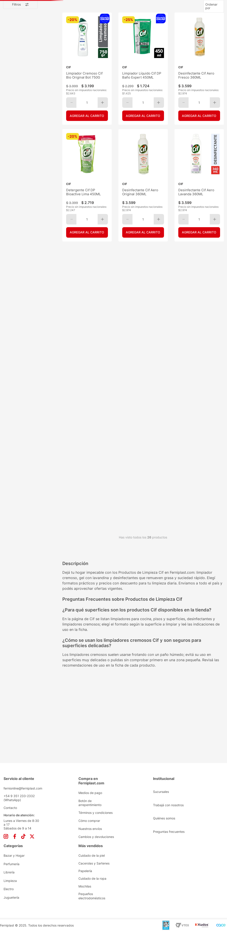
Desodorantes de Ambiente (30, 74)
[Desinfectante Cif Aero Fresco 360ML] (199, 98)
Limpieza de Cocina (25, 80)
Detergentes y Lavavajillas (30, 130)
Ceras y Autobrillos (24, 113)
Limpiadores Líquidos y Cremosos (25, 138)
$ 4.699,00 (42, 169)
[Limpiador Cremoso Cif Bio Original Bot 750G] (87, 98)
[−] (71, 126)
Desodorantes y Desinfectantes (31, 121)
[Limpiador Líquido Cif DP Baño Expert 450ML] (143, 98)
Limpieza (18, 52)
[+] (103, 126)
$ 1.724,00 (15, 169)
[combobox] (113, 14)
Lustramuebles (21, 147)
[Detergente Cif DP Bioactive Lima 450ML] (87, 202)
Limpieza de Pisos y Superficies (31, 89)
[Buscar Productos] (181, 14)
